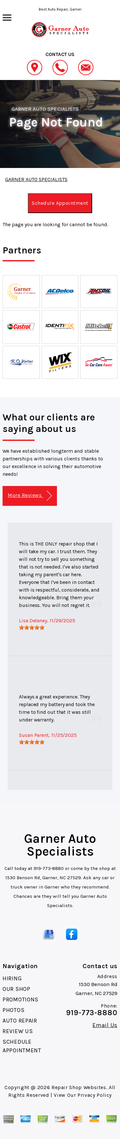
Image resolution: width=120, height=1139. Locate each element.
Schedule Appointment (60, 203)
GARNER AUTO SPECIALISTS (45, 109)
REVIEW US (18, 1031)
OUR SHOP (16, 988)
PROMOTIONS (20, 999)
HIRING (12, 978)
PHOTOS (13, 1010)
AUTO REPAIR (20, 1020)
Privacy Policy (94, 1095)
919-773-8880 (49, 868)
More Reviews (30, 495)
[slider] (31, 627)
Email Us (104, 1025)
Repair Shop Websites (79, 1087)
